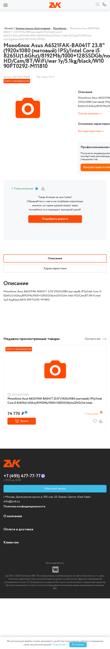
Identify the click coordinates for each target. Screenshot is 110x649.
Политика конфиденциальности (24, 507)
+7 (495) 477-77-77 (22, 476)
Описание (55, 258)
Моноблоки (59, 28)
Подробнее (58, 644)
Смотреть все (96, 339)
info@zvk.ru (11, 501)
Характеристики (55, 268)
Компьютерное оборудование (33, 28)
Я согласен (78, 644)
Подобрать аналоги (55, 219)
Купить (21, 421)
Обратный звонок (55, 489)
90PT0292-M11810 (18, 394)
